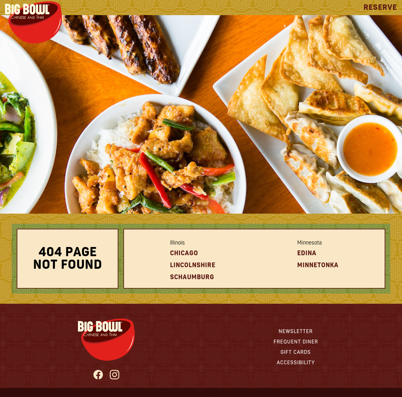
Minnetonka (318, 265)
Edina (306, 253)
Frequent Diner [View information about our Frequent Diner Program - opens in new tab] (296, 342)
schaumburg (192, 277)
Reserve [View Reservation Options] (380, 7)
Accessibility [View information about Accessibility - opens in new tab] (296, 363)
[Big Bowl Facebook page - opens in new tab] (98, 375)
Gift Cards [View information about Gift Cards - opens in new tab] (296, 352)
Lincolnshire (193, 265)
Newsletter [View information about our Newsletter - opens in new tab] (296, 331)
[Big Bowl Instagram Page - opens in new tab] (114, 375)
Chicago (184, 253)
